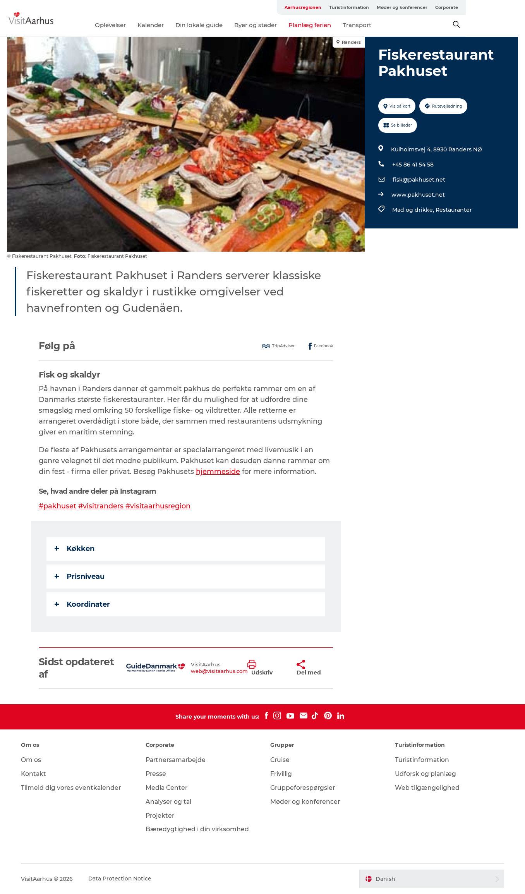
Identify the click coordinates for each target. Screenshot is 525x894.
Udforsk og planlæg (425, 773)
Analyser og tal (169, 801)
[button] (266, 668)
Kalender (180, 25)
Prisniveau (80, 576)
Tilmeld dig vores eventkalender (73, 787)
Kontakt (35, 773)
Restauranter (453, 209)
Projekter (161, 815)
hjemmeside (218, 471)
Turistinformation (408, 7)
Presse (157, 773)
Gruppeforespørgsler (303, 787)
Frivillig (281, 773)
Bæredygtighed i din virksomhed (198, 829)
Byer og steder (285, 25)
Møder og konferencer (461, 7)
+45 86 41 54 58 (412, 164)
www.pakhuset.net (417, 194)
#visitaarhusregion (159, 506)
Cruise (280, 760)
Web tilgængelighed (426, 787)
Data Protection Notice (122, 878)
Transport (386, 25)
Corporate (505, 7)
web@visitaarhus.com (219, 671)
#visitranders (102, 506)
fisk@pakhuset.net (418, 179)
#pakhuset (58, 506)
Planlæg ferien (339, 25)
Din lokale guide (228, 25)
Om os (32, 760)
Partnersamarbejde (177, 760)
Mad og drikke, (413, 209)
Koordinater (82, 604)
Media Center (167, 787)
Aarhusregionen (362, 7)
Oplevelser (139, 25)
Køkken (75, 548)
